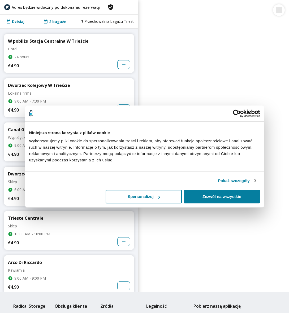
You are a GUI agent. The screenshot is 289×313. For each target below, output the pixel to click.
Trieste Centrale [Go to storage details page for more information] (26, 218)
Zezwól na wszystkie (221, 196)
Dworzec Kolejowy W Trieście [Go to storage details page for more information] (39, 85)
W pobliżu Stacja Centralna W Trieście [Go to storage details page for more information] (48, 41)
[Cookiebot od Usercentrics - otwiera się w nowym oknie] (237, 113)
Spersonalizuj (144, 196)
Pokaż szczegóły (234, 180)
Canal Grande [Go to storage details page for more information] (22, 130)
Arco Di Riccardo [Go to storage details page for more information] (25, 262)
